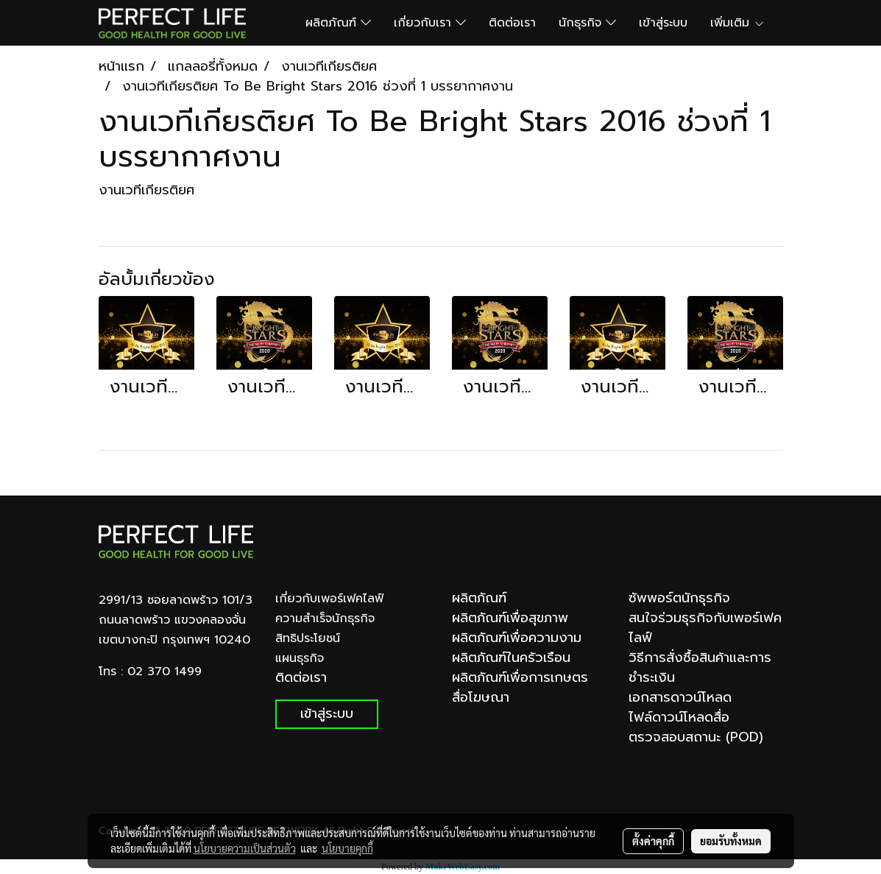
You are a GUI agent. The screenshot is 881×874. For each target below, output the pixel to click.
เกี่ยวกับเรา (430, 23)
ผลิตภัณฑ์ (338, 23)
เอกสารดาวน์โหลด (680, 697)
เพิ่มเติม (737, 23)
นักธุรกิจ (587, 23)
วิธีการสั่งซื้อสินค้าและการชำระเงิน (700, 667)
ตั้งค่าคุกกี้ (653, 840)
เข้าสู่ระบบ (663, 23)
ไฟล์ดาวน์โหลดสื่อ (679, 717)
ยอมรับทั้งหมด (731, 840)
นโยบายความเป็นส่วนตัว (245, 848)
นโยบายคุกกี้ (347, 848)
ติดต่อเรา (512, 23)
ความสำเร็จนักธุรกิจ (325, 618)
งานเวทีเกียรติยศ (146, 190)
